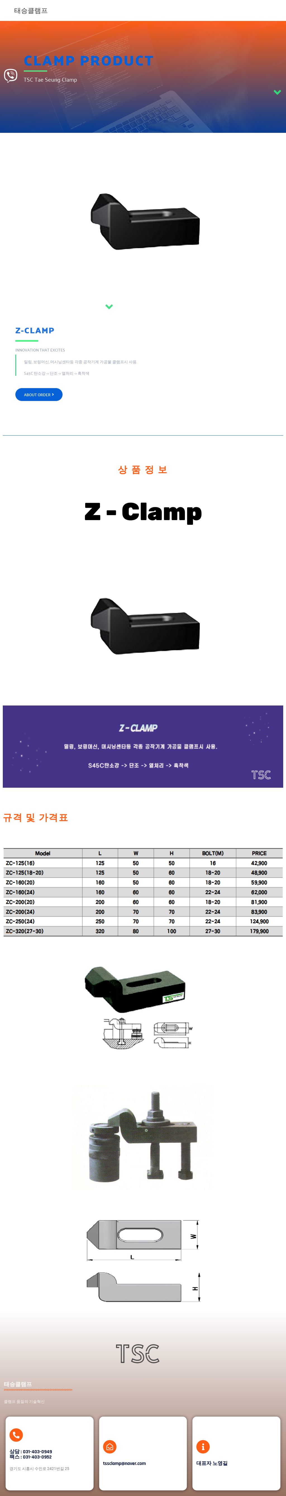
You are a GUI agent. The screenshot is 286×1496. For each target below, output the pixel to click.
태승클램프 (31, 10)
